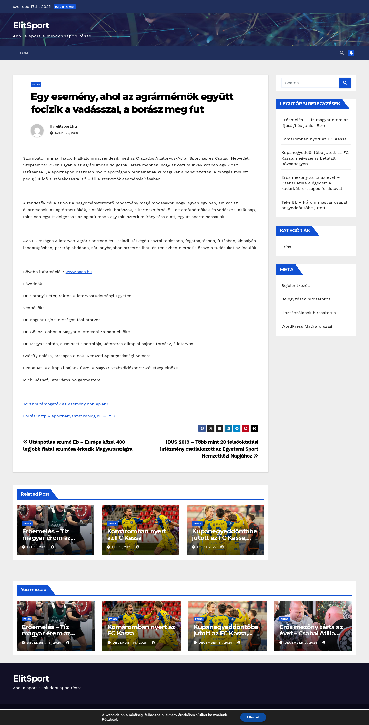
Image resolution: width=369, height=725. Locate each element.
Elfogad (253, 717)
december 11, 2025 (216, 642)
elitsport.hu (66, 126)
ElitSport (31, 25)
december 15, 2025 (44, 642)
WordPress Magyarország (306, 326)
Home (24, 53)
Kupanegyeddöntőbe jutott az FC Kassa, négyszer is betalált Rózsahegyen (315, 158)
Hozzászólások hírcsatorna (308, 312)
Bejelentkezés (295, 285)
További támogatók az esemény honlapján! (65, 403)
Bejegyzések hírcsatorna (306, 299)
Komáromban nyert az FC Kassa (136, 534)
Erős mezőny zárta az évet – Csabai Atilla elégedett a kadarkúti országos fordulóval (311, 183)
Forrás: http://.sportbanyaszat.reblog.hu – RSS (69, 416)
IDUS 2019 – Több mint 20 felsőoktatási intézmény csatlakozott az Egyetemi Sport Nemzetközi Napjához (209, 449)
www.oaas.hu (79, 271)
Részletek (109, 719)
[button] (342, 52)
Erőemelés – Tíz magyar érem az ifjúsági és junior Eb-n (54, 538)
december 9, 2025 (301, 642)
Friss (36, 84)
